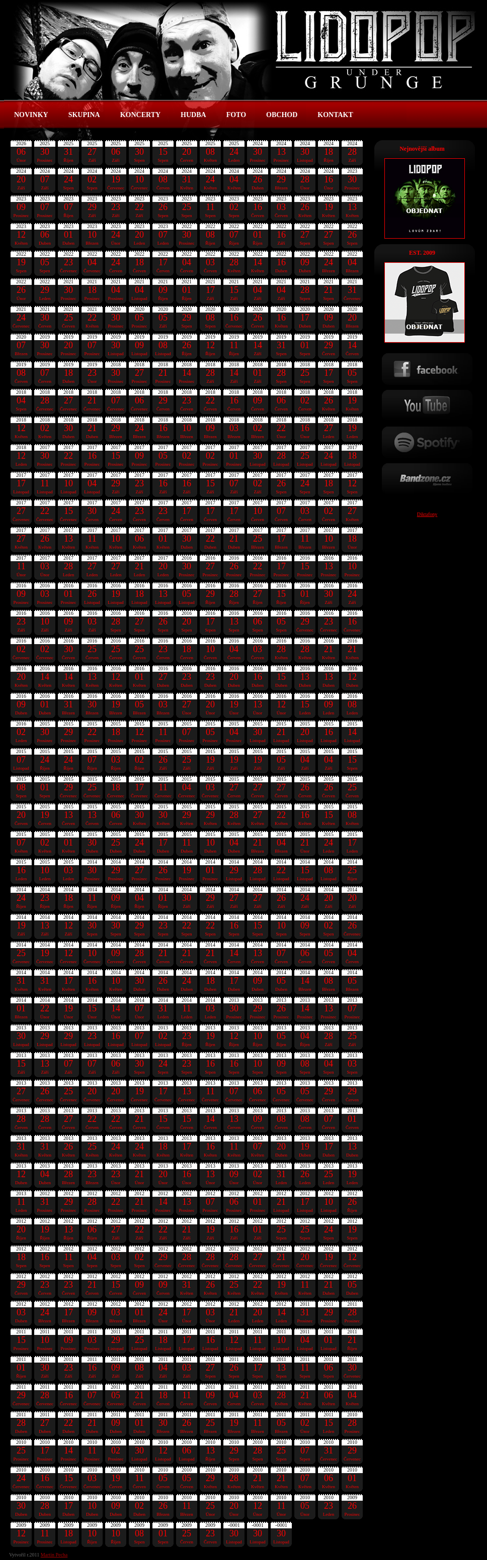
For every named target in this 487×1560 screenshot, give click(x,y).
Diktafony (427, 514)
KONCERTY (140, 115)
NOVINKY (31, 115)
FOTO (236, 115)
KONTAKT (335, 115)
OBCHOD (281, 115)
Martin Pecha (54, 1554)
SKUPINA (84, 115)
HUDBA (193, 115)
